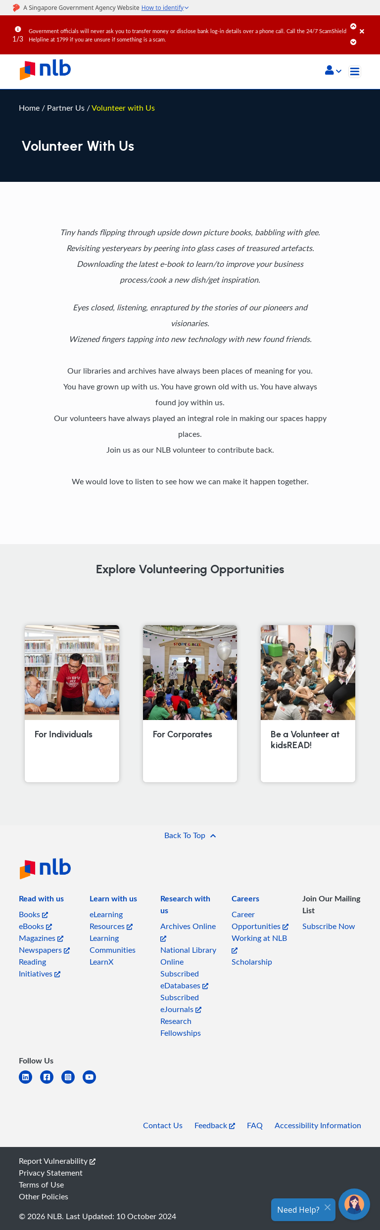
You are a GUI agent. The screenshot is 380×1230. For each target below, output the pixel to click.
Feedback (214, 1125)
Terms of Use (41, 1184)
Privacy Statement (51, 1172)
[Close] (368, 24)
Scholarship (252, 961)
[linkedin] (29, 1083)
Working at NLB (259, 943)
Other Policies (43, 1196)
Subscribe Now (328, 926)
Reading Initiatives (39, 967)
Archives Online (188, 931)
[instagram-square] (72, 1083)
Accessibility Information (318, 1125)
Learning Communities (113, 944)
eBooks (35, 926)
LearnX (101, 961)
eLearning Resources (111, 920)
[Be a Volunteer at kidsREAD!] (308, 704)
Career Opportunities (260, 920)
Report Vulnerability (57, 1160)
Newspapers (44, 949)
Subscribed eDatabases (184, 979)
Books (33, 914)
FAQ (255, 1125)
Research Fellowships (180, 1027)
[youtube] (93, 1083)
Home (29, 107)
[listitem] (41, 900)
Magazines (41, 938)
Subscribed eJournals (180, 1003)
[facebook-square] (50, 1083)
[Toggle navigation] (354, 71)
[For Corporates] (190, 704)
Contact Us (163, 1125)
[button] (333, 71)
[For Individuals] (72, 704)
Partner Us (67, 107)
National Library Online (188, 955)
